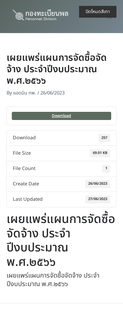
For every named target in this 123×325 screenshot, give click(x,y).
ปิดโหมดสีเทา (98, 11)
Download (61, 116)
